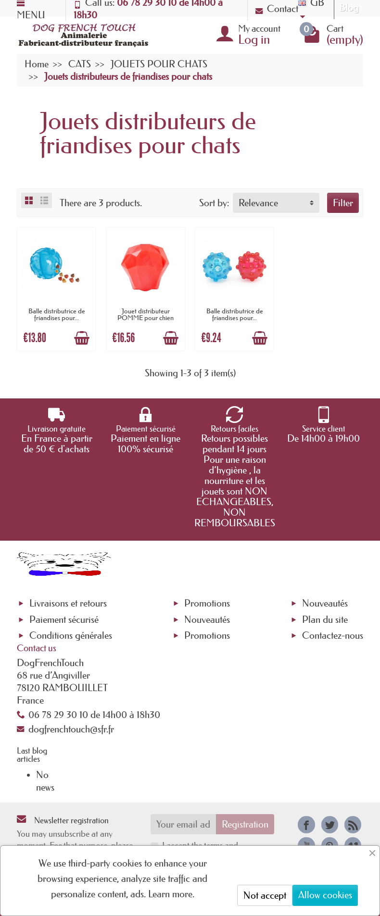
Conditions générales (70, 635)
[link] (306, 824)
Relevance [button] (258, 203)
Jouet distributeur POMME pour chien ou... (145, 318)
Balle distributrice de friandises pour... (56, 314)
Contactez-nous (332, 635)
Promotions (207, 603)
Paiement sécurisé (64, 619)
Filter (343, 203)
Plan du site (325, 619)
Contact (276, 8)
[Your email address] (183, 824)
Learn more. (171, 894)
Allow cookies (325, 895)
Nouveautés (207, 619)
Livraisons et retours (68, 603)
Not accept (264, 895)
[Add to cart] (82, 338)
